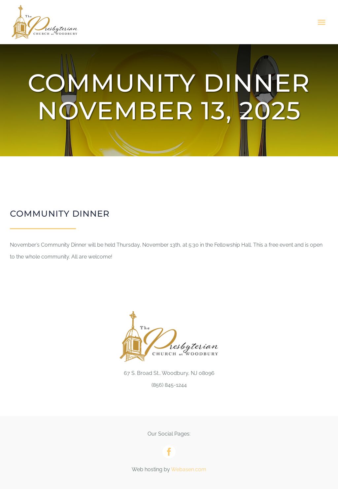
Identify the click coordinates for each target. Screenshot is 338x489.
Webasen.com (188, 469)
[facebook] (169, 451)
